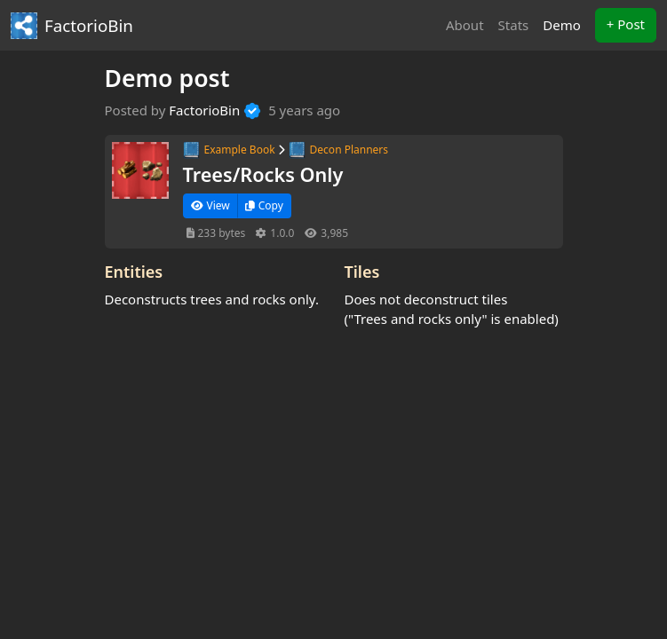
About (465, 25)
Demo (565, 24)
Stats (513, 25)
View (210, 205)
